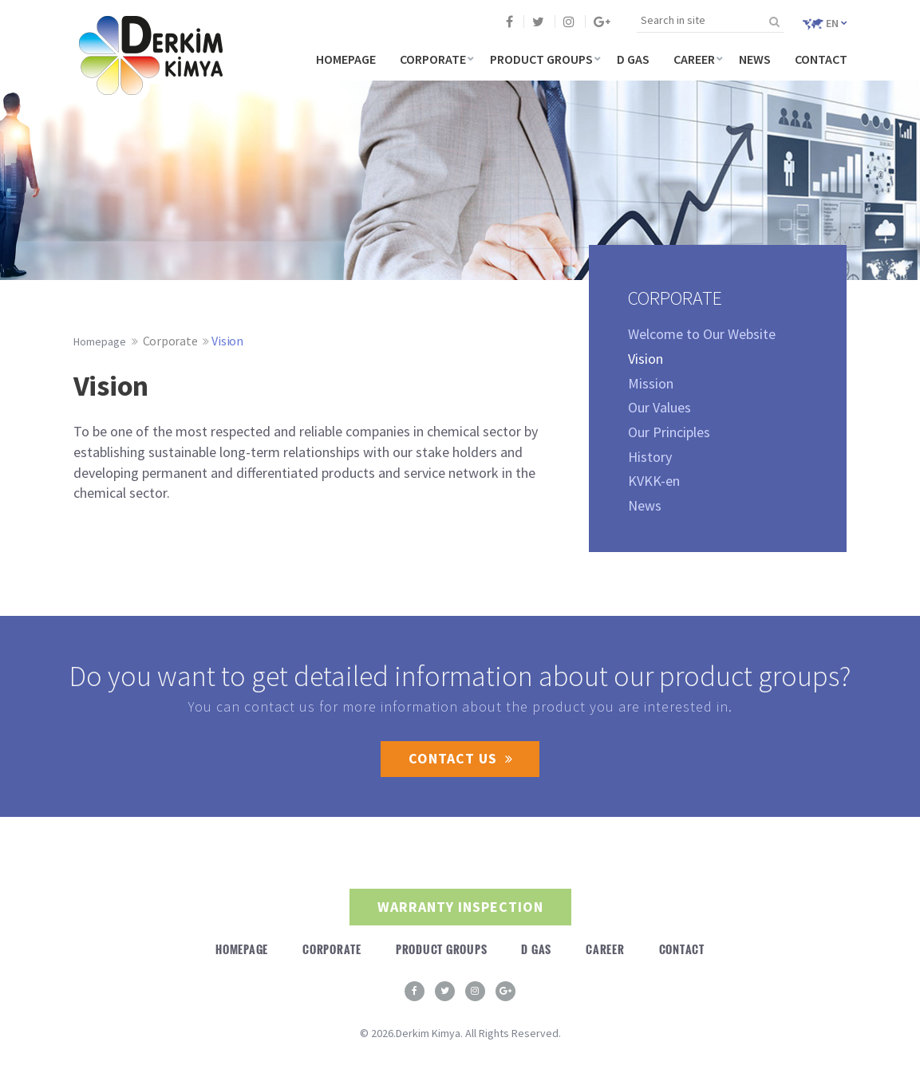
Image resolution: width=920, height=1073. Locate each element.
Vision (227, 341)
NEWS (755, 59)
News (644, 505)
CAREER (694, 59)
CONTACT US (460, 759)
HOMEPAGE (346, 59)
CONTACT (821, 59)
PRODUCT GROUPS (541, 59)
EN (825, 23)
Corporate (170, 341)
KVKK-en (654, 480)
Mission (650, 383)
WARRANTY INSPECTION (460, 907)
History (650, 457)
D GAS (633, 59)
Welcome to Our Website (702, 334)
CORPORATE (433, 59)
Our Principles (669, 432)
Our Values (659, 407)
